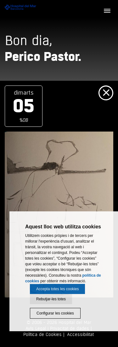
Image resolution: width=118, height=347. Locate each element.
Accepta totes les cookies (57, 289)
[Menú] (107, 11)
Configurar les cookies (55, 313)
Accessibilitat (80, 335)
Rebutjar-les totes (51, 299)
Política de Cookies (42, 335)
